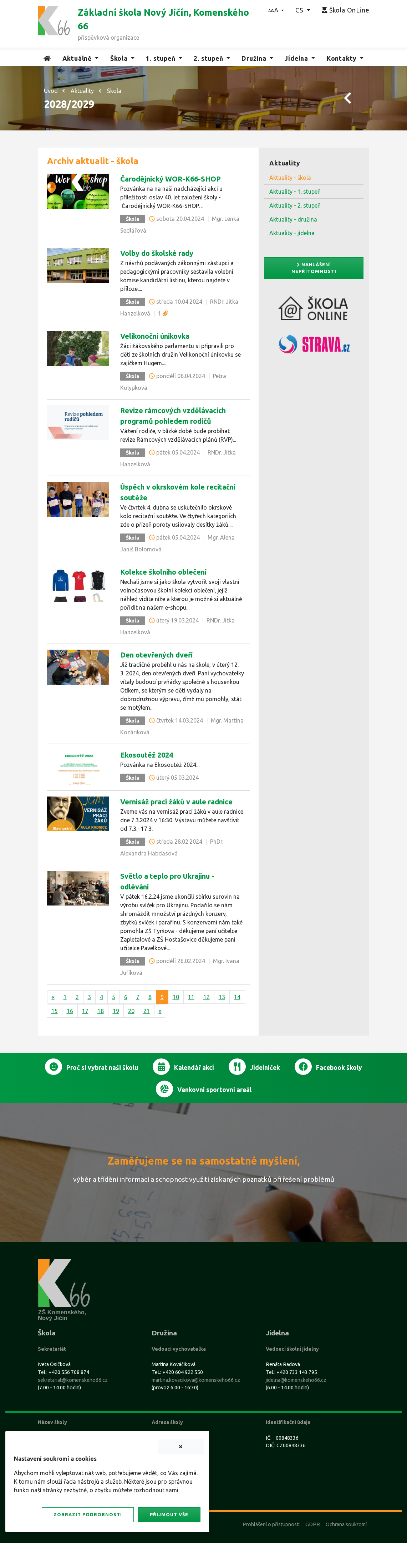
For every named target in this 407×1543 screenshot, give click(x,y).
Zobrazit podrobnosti (88, 1514)
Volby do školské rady (156, 253)
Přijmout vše (169, 1514)
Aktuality (82, 91)
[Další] (160, 1011)
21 (146, 1011)
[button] (276, 10)
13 (222, 997)
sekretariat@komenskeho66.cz (73, 1380)
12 (206, 997)
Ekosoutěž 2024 (146, 755)
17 (85, 1011)
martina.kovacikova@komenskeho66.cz (196, 1380)
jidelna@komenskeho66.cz (296, 1380)
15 (54, 1011)
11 (191, 997)
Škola (114, 91)
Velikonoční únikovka (154, 336)
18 (100, 1011)
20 (131, 1011)
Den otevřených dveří (156, 655)
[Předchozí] (53, 997)
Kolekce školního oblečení (163, 572)
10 (176, 997)
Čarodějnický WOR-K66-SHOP (170, 179)
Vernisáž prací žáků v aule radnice (176, 802)
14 (237, 997)
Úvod (51, 91)
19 (116, 1011)
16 (70, 1011)
